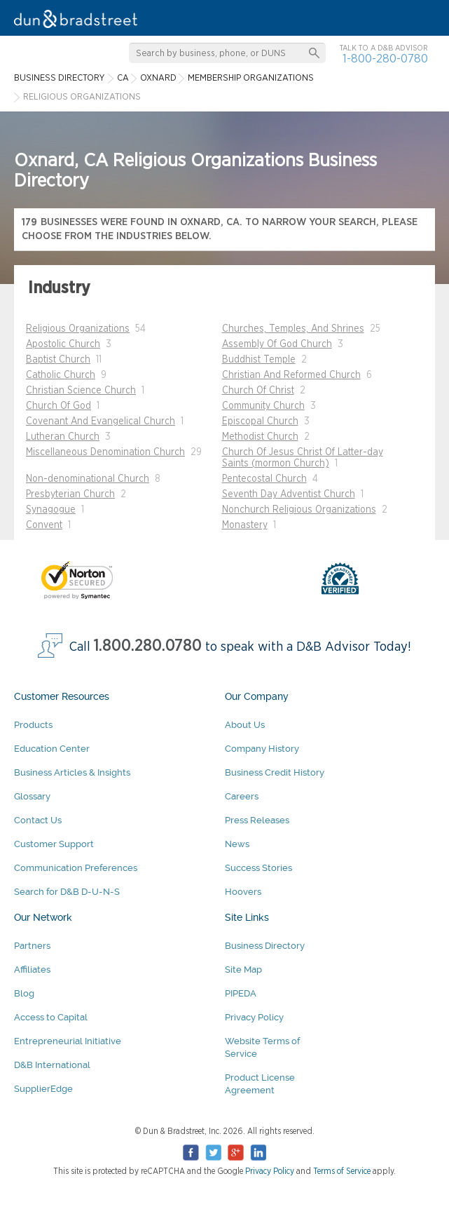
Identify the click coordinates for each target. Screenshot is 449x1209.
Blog (24, 993)
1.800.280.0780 (148, 646)
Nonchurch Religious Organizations (299, 510)
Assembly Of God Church (277, 344)
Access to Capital (51, 1017)
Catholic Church (60, 375)
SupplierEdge (43, 1088)
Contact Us (38, 820)
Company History (262, 748)
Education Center (52, 748)
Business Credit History (274, 772)
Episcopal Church (260, 421)
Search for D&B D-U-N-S (67, 891)
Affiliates (32, 969)
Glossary (32, 796)
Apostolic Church (63, 344)
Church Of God (58, 406)
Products (33, 725)
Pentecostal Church (264, 479)
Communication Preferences (75, 868)
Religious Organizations (78, 329)
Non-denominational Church (87, 479)
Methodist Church (260, 437)
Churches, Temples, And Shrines (293, 329)
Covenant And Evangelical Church (100, 421)
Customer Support (54, 844)
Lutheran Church (62, 437)
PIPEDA (240, 993)
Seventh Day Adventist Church (288, 494)
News (237, 844)
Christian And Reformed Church (291, 375)
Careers (241, 796)
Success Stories (258, 868)
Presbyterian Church (70, 494)
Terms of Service (342, 1171)
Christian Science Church (81, 391)
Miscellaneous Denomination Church (105, 452)
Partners (32, 945)
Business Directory (265, 945)
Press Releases (257, 820)
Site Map (243, 969)
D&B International (52, 1065)
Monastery (245, 525)
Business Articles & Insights (72, 772)
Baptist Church (58, 360)
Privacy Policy (254, 1017)
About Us (245, 725)
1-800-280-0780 (385, 59)
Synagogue (51, 510)
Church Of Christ (258, 391)
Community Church (263, 406)
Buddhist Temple (259, 360)
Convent (44, 525)
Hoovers (243, 891)
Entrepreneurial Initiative (67, 1041)
